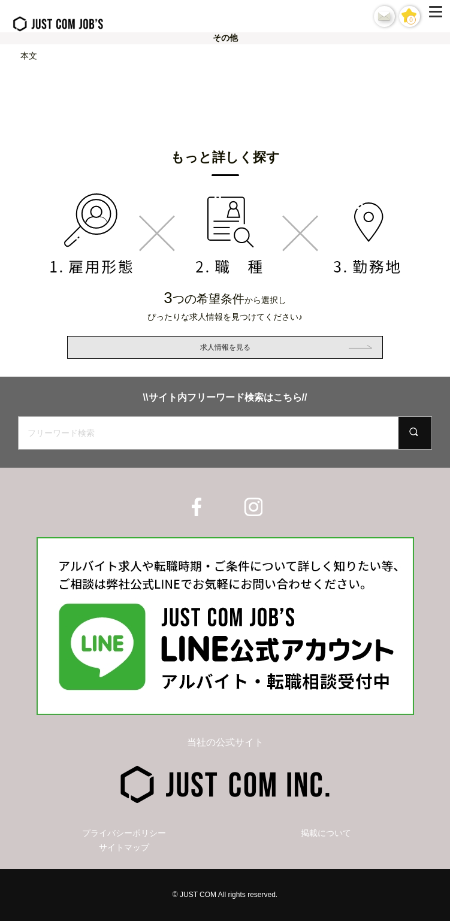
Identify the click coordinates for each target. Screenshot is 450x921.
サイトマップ (124, 847)
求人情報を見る (225, 347)
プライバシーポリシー (124, 833)
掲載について (326, 833)
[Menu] (438, 16)
